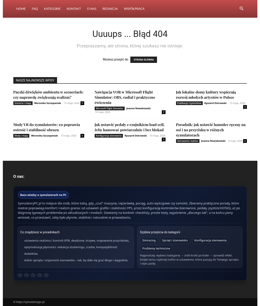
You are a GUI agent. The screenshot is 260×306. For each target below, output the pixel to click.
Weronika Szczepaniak (47, 103)
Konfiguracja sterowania (109, 135)
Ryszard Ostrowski (215, 103)
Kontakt (74, 8)
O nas (91, 8)
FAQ (35, 8)
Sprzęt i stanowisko (175, 240)
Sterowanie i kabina (187, 140)
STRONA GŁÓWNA (144, 59)
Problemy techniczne (156, 248)
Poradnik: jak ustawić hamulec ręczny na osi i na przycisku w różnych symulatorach (211, 129)
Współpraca (134, 8)
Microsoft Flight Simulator (109, 108)
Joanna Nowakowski (138, 108)
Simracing (149, 240)
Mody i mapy (21, 135)
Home (21, 8)
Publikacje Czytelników (189, 103)
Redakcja (110, 8)
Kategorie (52, 8)
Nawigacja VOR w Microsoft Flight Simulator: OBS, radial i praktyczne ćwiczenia (125, 97)
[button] (241, 9)
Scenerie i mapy (23, 103)
